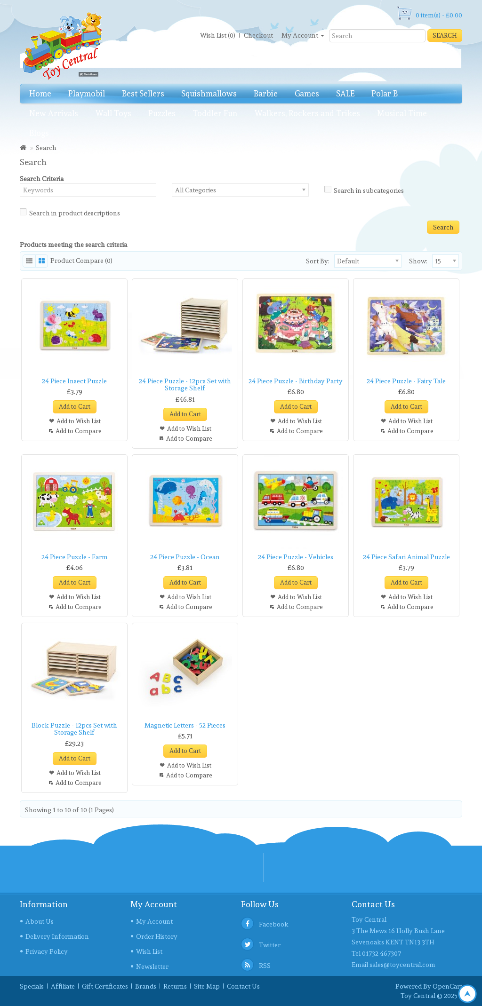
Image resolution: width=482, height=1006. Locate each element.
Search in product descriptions (70, 212)
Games (307, 93)
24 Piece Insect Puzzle (74, 381)
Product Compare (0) (81, 260)
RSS (265, 965)
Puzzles (162, 113)
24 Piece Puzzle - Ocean (185, 557)
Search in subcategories (364, 189)
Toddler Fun (215, 113)
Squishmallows (209, 93)
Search (445, 35)
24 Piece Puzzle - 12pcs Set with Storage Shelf (185, 384)
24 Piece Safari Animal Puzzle (406, 557)
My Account (154, 921)
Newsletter (152, 966)
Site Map (207, 986)
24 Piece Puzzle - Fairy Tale (406, 381)
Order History (156, 936)
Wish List (149, 951)
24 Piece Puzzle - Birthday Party (296, 381)
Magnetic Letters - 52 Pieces (185, 725)
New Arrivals (53, 113)
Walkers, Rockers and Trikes (307, 113)
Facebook (274, 924)
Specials (32, 986)
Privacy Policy (46, 951)
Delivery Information (57, 936)
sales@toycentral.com (402, 964)
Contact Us (243, 986)
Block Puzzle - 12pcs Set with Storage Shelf (74, 728)
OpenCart (447, 986)
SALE (345, 93)
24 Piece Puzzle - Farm (74, 557)
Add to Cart (74, 406)
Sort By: (317, 261)
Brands (145, 986)
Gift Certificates (105, 986)
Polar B (384, 93)
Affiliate (63, 986)
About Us (39, 921)
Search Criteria (42, 178)
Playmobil (86, 93)
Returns (175, 986)
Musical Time (402, 113)
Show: (411, 261)
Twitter (270, 945)
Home (40, 93)
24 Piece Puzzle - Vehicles (295, 557)
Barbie (266, 93)
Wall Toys (113, 113)
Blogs (39, 133)
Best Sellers (143, 93)
